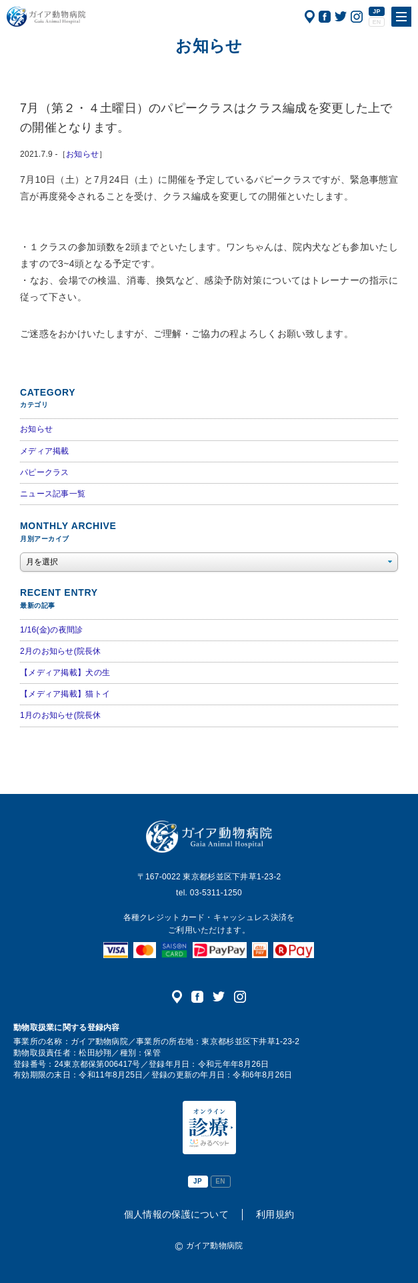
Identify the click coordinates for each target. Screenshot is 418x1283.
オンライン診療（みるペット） (209, 1127)
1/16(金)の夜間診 (51, 629)
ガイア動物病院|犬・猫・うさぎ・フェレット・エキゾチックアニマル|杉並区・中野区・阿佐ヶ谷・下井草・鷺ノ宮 (46, 17)
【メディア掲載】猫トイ (65, 694)
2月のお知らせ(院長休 (60, 651)
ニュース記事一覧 (52, 493)
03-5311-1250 (216, 892)
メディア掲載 (44, 451)
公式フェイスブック (324, 16)
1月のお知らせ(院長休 (60, 715)
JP (377, 11)
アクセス (309, 16)
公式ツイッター (340, 16)
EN (376, 22)
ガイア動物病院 (209, 837)
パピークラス (44, 472)
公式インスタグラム (356, 16)
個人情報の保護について (176, 1214)
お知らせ (82, 154)
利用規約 (275, 1214)
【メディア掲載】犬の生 (65, 672)
